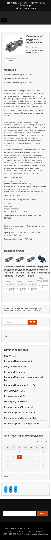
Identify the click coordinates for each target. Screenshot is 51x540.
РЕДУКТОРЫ (10, 356)
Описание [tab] (10, 61)
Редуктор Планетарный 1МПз (19, 385)
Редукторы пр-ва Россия (21, 309)
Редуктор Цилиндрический (18, 361)
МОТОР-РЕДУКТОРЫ (14, 391)
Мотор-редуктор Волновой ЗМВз (21, 418)
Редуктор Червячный (15, 366)
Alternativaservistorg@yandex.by (26, 2)
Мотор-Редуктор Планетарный (19, 412)
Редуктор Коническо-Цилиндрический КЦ (23, 378)
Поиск (42, 513)
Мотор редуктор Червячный (18, 407)
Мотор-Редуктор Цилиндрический (21, 423)
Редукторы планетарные (34, 51)
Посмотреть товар (10, 290)
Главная (7, 309)
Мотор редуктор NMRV (15, 401)
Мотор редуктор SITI (14, 396)
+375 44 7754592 (26, 8)
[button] (21, 38)
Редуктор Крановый (14, 372)
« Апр (6, 476)
